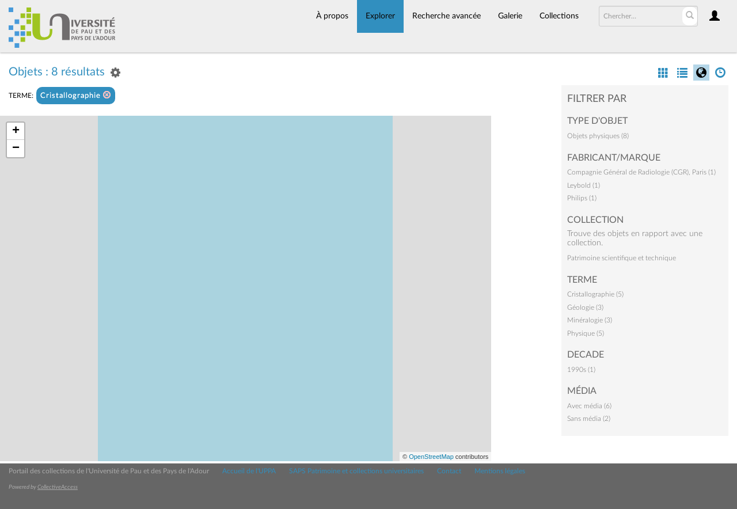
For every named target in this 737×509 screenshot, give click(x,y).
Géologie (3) (585, 307)
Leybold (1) (583, 185)
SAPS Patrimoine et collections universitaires (356, 471)
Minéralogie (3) (589, 320)
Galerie (510, 16)
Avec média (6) (589, 405)
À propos (332, 16)
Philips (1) (582, 198)
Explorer (380, 16)
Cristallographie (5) (595, 294)
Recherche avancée (446, 16)
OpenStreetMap (431, 456)
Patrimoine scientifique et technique (621, 257)
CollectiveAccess (57, 487)
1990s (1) (581, 369)
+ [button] (16, 131)
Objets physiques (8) (598, 135)
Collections (559, 16)
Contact (449, 471)
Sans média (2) (588, 418)
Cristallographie (75, 95)
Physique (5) (585, 333)
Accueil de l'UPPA (249, 471)
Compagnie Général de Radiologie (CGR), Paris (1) (641, 172)
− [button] (16, 148)
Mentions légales (499, 471)
